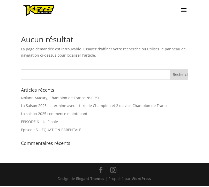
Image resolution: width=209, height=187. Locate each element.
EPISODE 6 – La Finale (39, 121)
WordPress (141, 178)
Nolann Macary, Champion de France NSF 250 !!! (62, 97)
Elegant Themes (90, 178)
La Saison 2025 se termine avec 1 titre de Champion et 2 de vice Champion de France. (95, 105)
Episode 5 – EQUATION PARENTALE (51, 129)
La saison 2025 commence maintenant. (54, 113)
